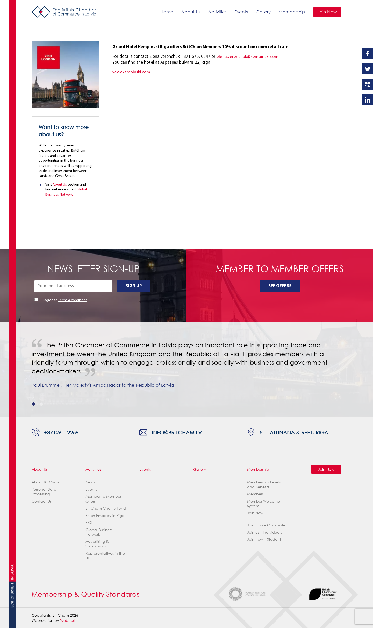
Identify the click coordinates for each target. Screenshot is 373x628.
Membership (291, 12)
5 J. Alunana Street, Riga (294, 432)
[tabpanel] (186, 369)
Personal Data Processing (44, 491)
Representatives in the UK (105, 555)
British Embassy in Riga (105, 515)
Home (166, 12)
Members (255, 494)
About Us (190, 12)
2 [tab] (41, 404)
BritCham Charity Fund (105, 508)
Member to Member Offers (103, 498)
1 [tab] (34, 404)
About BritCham (46, 482)
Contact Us (41, 501)
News (90, 482)
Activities (217, 12)
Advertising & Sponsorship (97, 543)
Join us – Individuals (264, 532)
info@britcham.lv (177, 432)
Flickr (367, 84)
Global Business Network (98, 532)
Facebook (367, 53)
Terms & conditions (73, 300)
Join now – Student (264, 539)
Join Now (327, 12)
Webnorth (69, 620)
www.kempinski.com (131, 72)
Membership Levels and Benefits (264, 484)
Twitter (367, 68)
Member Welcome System (263, 503)
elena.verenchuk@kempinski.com (247, 56)
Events (241, 12)
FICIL (89, 522)
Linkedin (367, 99)
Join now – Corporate (266, 525)
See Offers (279, 286)
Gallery (263, 12)
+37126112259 (61, 432)
